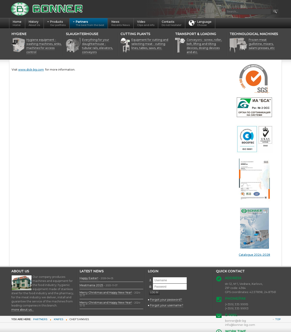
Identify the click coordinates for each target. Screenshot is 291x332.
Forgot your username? (166, 305)
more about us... (22, 309)
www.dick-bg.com (31, 69)
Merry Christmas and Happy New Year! (106, 292)
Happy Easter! (89, 278)
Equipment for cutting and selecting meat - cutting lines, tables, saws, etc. (149, 44)
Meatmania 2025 (91, 285)
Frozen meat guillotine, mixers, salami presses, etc (262, 44)
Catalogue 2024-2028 (254, 232)
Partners (40, 319)
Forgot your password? (166, 299)
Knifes (58, 319)
